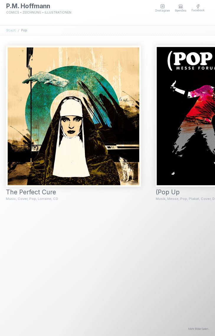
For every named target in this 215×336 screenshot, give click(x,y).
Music (11, 199)
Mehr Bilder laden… (199, 328)
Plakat (194, 199)
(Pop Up (171, 192)
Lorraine (44, 199)
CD (55, 199)
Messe (172, 199)
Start (11, 30)
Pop (32, 199)
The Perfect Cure (35, 192)
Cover (22, 199)
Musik (160, 199)
